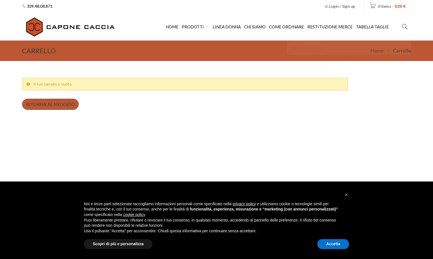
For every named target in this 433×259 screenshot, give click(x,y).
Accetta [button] (333, 244)
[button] (346, 194)
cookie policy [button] (134, 214)
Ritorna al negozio (51, 104)
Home (377, 50)
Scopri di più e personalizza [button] (118, 244)
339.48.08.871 (39, 6)
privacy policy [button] (244, 204)
